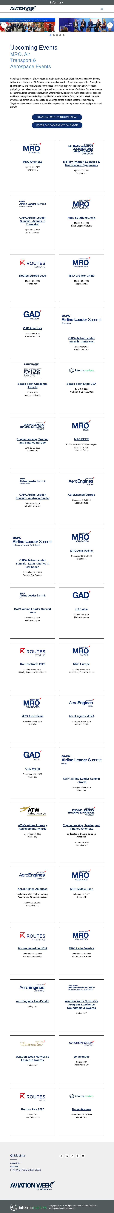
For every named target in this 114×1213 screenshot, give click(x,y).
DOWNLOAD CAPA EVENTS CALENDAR (57, 125)
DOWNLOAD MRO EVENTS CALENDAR (57, 117)
